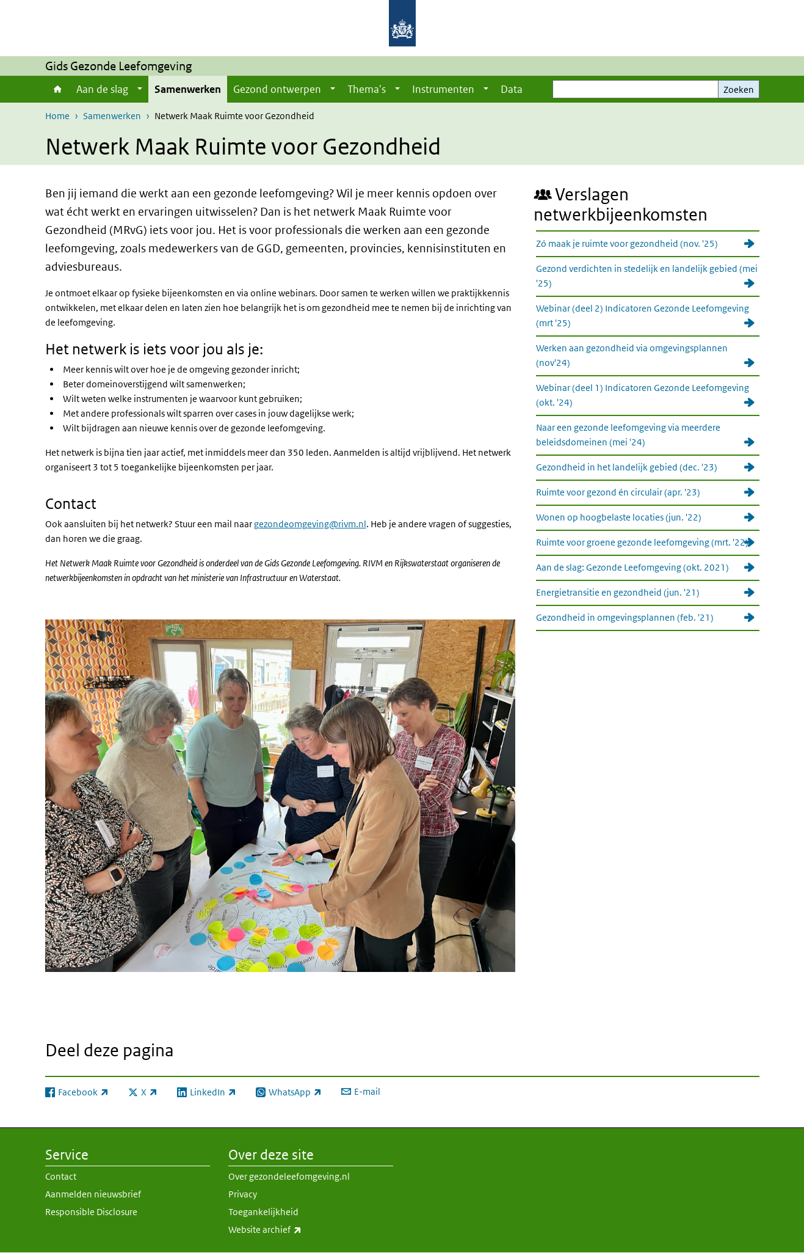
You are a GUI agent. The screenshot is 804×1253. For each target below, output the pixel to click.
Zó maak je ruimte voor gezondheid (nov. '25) (627, 243)
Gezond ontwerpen (277, 89)
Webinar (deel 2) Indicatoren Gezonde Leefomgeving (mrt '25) (642, 315)
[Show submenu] (139, 89)
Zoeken (738, 89)
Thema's (366, 89)
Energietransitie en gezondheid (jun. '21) (618, 592)
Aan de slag (102, 89)
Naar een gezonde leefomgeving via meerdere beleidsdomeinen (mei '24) (628, 435)
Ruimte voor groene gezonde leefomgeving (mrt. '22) (642, 542)
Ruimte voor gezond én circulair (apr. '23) (618, 492)
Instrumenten (443, 89)
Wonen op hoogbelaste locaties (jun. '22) (618, 517)
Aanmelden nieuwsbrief (93, 1194)
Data (512, 89)
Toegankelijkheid (263, 1212)
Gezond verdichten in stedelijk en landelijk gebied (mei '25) (647, 276)
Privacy (242, 1194)
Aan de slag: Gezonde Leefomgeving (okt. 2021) (632, 567)
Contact (60, 1176)
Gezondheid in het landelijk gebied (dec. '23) (626, 467)
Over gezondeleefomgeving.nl (289, 1176)
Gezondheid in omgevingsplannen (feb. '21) (625, 617)
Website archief (291, 1229)
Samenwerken (187, 89)
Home (57, 89)
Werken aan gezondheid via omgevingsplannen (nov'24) (632, 355)
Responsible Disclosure (91, 1212)
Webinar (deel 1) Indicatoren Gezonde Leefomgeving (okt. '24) (642, 395)
